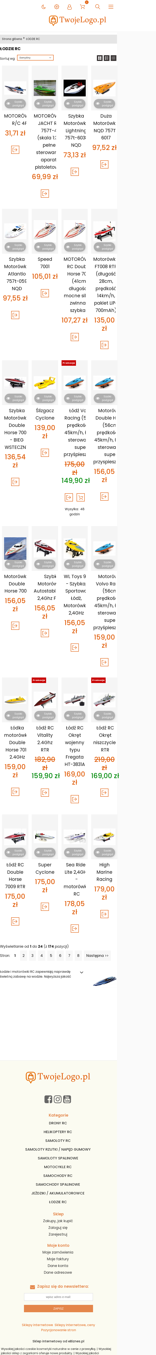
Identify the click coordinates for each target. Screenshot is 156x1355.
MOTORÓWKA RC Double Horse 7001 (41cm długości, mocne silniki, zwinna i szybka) (96, 285)
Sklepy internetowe (38, 1265)
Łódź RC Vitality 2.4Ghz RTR (58, 705)
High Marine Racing (134, 824)
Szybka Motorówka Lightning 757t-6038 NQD (96, 130)
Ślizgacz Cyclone (58, 406)
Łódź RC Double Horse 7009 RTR (20, 831)
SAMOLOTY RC (77, 1081)
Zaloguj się (77, 1168)
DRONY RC (77, 1063)
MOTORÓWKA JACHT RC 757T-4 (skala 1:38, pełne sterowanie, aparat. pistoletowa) (58, 141)
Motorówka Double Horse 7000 (20, 562)
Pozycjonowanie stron (115, 1265)
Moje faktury (77, 1199)
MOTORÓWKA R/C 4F (21, 120)
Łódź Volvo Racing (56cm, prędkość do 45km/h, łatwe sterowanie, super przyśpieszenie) (98, 424)
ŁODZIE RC (77, 1142)
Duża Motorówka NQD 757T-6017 (134, 127)
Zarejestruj (77, 1174)
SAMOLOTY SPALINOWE (77, 1098)
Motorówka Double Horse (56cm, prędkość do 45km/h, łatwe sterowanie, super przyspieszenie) (136, 428)
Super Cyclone (58, 824)
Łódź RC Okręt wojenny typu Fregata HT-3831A (97, 713)
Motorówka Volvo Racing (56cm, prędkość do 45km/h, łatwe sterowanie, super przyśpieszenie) (136, 580)
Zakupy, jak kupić (77, 1161)
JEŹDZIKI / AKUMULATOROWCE (77, 1133)
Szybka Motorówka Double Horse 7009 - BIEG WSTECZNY (20, 420)
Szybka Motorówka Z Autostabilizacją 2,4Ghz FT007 (61, 566)
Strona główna (14, 39)
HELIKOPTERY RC (77, 1072)
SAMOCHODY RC (77, 1116)
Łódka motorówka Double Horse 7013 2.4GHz (21, 713)
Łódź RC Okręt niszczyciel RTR (134, 709)
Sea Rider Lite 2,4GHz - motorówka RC (96, 831)
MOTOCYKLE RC (77, 1107)
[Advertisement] (78, 970)
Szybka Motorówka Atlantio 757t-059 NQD (20, 274)
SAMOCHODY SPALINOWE (77, 1125)
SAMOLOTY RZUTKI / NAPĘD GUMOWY (77, 1089)
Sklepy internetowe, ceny (76, 1265)
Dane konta (77, 1206)
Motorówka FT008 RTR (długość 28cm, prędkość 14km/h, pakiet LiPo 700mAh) (134, 285)
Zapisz (78, 1249)
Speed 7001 (58, 259)
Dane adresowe (77, 1213)
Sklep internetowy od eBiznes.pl (78, 1276)
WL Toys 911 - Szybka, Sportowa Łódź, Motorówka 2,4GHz (96, 573)
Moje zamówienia (77, 1192)
